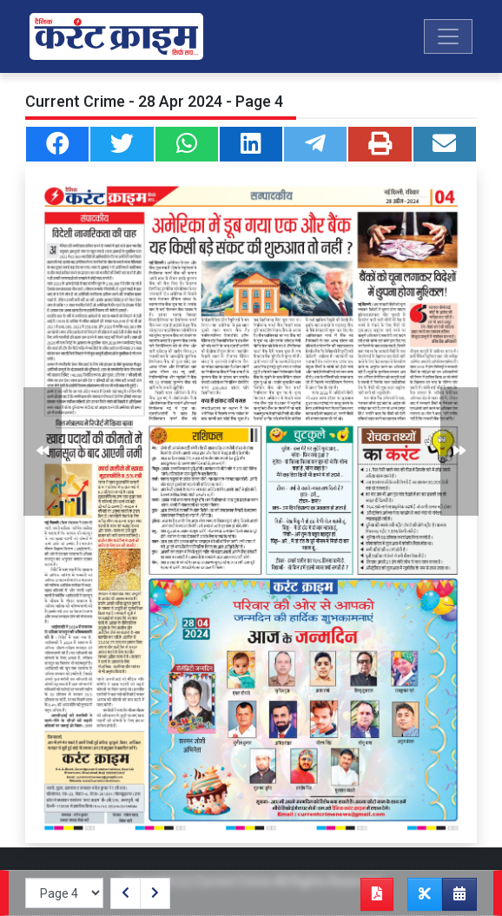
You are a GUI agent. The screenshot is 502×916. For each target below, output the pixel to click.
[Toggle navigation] (448, 36)
